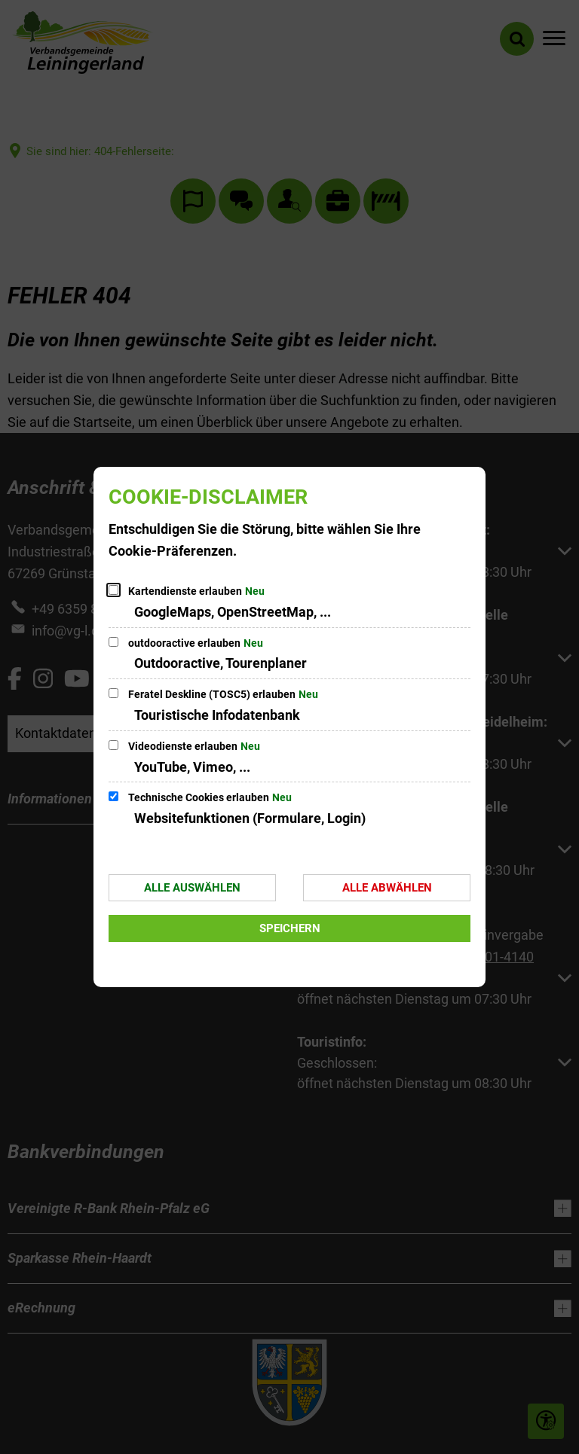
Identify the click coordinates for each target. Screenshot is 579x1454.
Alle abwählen (387, 888)
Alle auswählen (192, 888)
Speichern (289, 928)
